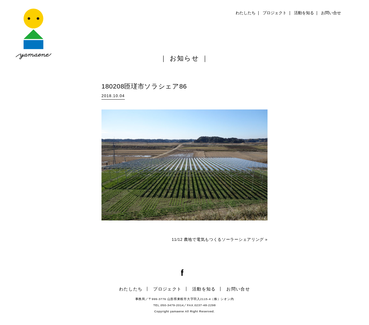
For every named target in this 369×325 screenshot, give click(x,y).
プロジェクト (275, 13)
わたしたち (246, 13)
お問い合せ (331, 13)
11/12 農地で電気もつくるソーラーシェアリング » (220, 239)
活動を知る (304, 13)
